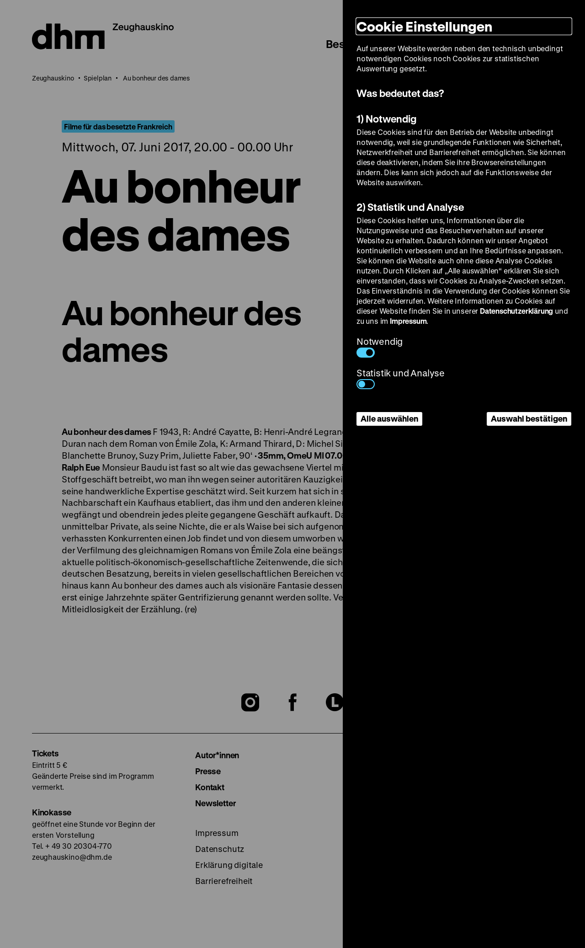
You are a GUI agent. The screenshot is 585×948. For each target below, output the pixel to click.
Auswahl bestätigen (529, 418)
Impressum (408, 320)
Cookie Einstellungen (424, 26)
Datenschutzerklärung (516, 310)
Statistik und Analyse (400, 378)
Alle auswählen (389, 418)
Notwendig (379, 346)
